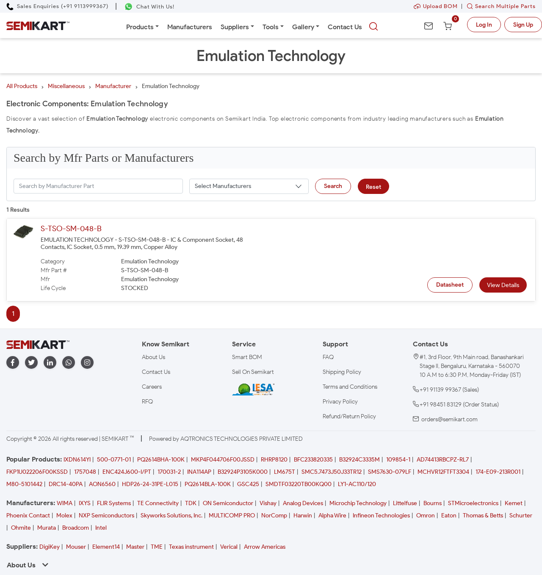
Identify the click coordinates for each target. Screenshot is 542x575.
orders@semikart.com (449, 419)
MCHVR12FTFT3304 (443, 471)
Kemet (514, 503)
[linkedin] (50, 363)
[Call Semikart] (57, 6)
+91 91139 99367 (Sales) (449, 389)
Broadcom (75, 527)
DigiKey (49, 546)
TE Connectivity (158, 503)
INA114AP (199, 471)
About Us (153, 357)
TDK (190, 503)
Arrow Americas (264, 546)
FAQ (328, 357)
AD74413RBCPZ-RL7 (443, 459)
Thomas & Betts (483, 515)
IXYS (85, 503)
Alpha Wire (332, 515)
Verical (229, 546)
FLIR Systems (114, 503)
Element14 (106, 546)
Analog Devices (303, 503)
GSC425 (248, 484)
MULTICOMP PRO (232, 515)
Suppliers (235, 27)
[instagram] (87, 363)
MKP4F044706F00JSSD (222, 459)
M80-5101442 (24, 484)
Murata (46, 527)
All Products (21, 86)
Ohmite (21, 527)
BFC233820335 (313, 459)
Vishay (268, 503)
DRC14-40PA (66, 484)
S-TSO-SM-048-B (71, 228)
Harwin (302, 515)
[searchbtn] (373, 27)
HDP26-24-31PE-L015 (150, 484)
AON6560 (102, 484)
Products (140, 27)
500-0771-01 (114, 459)
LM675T (284, 471)
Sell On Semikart (253, 372)
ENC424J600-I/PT (126, 471)
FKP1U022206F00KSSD (37, 471)
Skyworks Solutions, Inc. (171, 515)
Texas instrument (191, 546)
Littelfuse (405, 503)
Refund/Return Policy (349, 416)
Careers (152, 386)
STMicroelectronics (473, 503)
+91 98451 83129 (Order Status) (459, 404)
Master (135, 546)
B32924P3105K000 (243, 471)
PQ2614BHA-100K (161, 459)
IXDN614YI (77, 459)
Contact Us (345, 27)
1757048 (85, 471)
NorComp (274, 515)
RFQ (147, 401)
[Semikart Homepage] (37, 25)
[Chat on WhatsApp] (149, 6)
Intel (101, 527)
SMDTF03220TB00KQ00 (298, 484)
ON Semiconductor (228, 503)
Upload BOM (436, 6)
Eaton (448, 515)
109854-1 (398, 459)
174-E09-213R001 (498, 471)
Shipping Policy (342, 372)
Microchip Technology (358, 503)
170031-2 (169, 471)
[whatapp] (69, 363)
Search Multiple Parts (499, 6)
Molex (64, 515)
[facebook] (12, 363)
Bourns (432, 503)
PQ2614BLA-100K (208, 484)
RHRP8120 (274, 459)
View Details (503, 285)
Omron (425, 515)
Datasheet (450, 284)
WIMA (64, 503)
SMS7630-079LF (389, 471)
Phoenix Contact (28, 515)
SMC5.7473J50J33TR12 (331, 471)
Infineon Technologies (381, 515)
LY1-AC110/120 (357, 484)
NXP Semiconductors (106, 515)
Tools (271, 27)
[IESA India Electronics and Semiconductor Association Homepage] (253, 389)
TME (157, 546)
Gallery (303, 27)
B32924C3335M (359, 459)
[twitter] (31, 363)
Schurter (520, 515)
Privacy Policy (340, 401)
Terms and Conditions (350, 386)
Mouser (76, 546)
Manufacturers (189, 27)
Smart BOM (247, 357)
